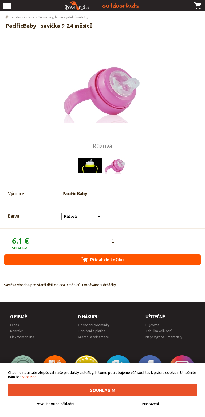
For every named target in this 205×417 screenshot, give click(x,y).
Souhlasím (102, 390)
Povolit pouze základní (54, 404)
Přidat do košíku (102, 259)
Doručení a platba (91, 331)
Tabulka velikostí (158, 331)
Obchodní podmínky (93, 325)
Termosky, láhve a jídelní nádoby (63, 17)
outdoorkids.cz (22, 17)
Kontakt (16, 331)
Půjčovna (152, 325)
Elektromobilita (22, 337)
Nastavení (150, 404)
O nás (14, 325)
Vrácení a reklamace (93, 337)
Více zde (29, 377)
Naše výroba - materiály (163, 337)
